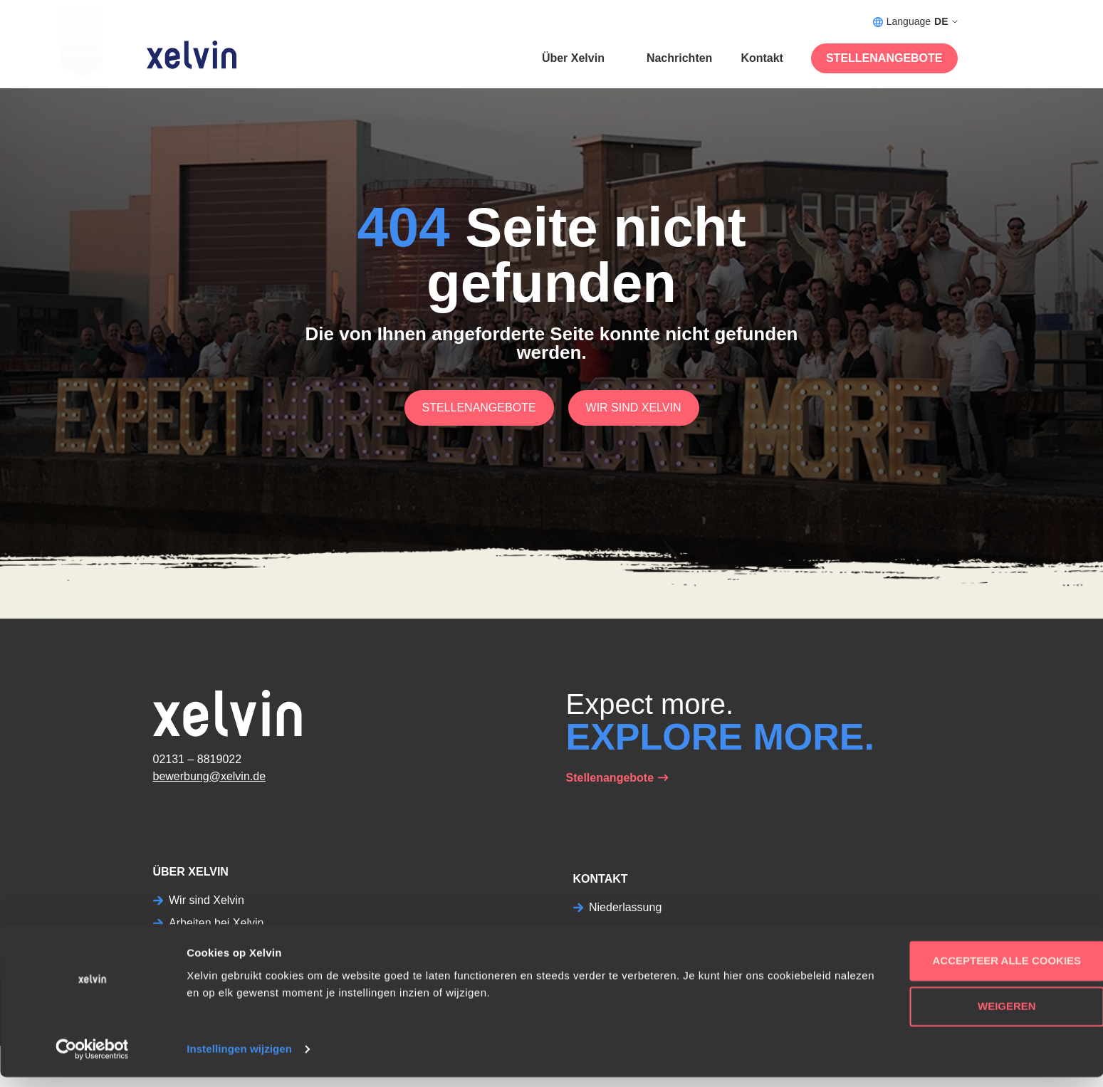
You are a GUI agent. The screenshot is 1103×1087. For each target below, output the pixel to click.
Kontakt (762, 58)
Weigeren (984, 1016)
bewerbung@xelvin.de (209, 776)
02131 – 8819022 (197, 759)
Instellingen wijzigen (239, 1059)
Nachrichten (679, 58)
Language (915, 21)
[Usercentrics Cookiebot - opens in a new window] (92, 1059)
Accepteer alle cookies (984, 971)
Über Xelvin (573, 58)
